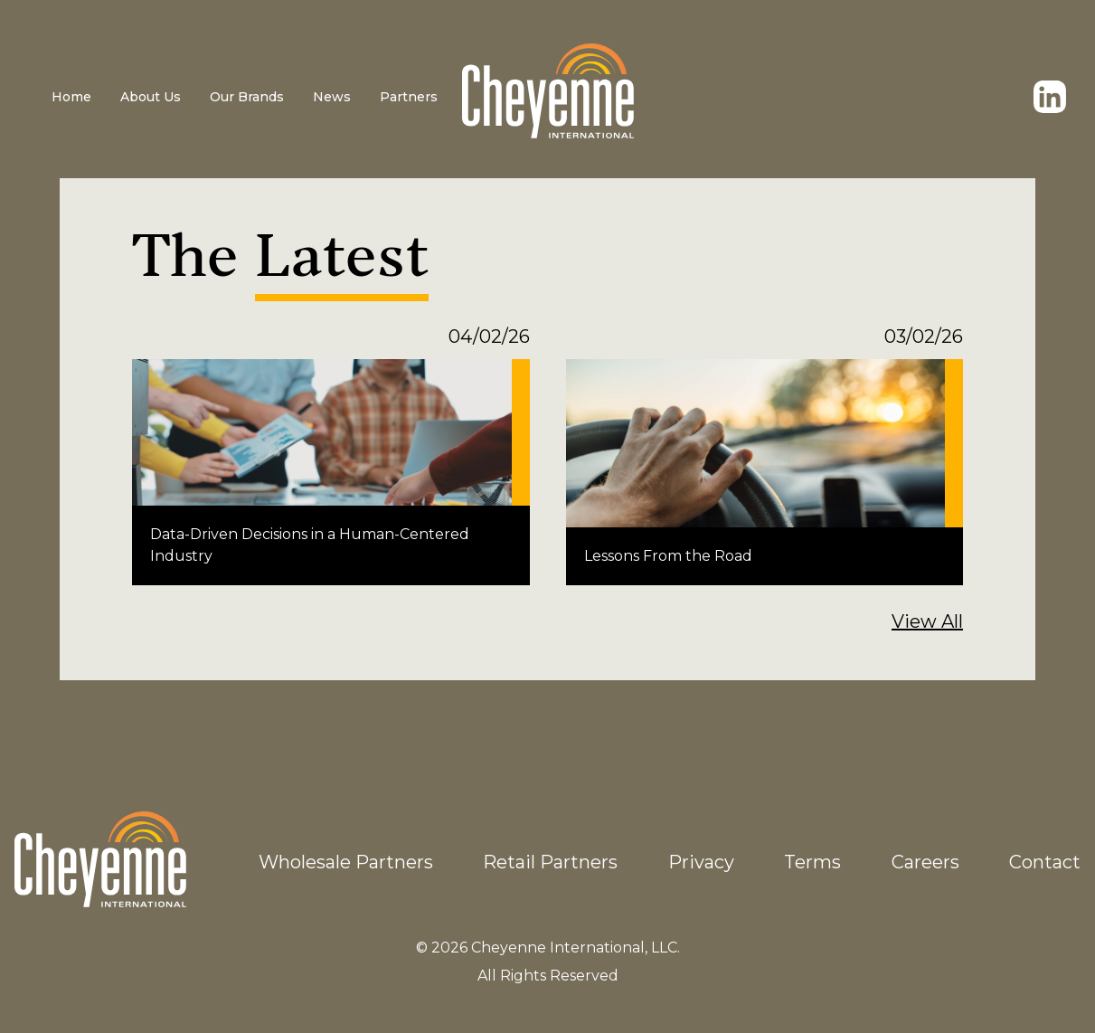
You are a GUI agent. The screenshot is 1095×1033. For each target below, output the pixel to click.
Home (71, 97)
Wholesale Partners (346, 862)
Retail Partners (550, 862)
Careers (925, 862)
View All (927, 621)
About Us (150, 97)
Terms (812, 862)
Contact (1045, 862)
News (332, 97)
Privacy (701, 862)
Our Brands (247, 97)
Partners (409, 97)
